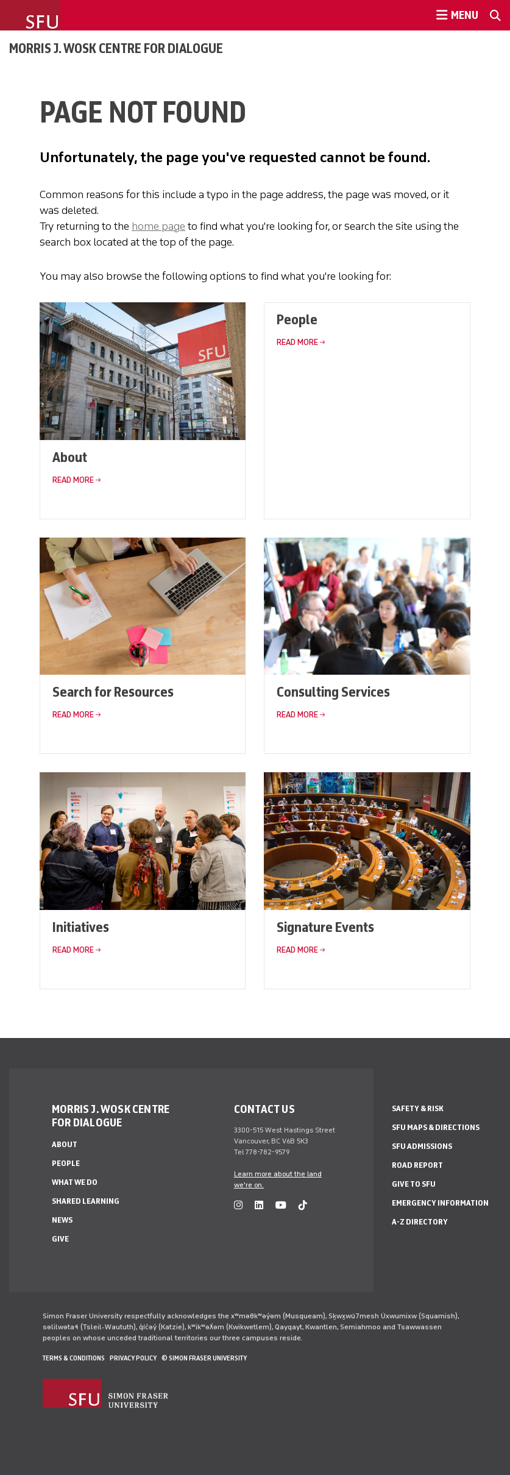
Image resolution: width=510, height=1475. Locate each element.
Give (60, 1239)
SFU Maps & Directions (436, 1127)
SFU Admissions (422, 1146)
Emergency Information (440, 1203)
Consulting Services (333, 691)
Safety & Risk (418, 1108)
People (297, 319)
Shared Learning (85, 1201)
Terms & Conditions (74, 1358)
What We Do (74, 1182)
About (69, 457)
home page (158, 226)
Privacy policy (133, 1358)
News (62, 1220)
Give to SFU (414, 1184)
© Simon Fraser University (204, 1358)
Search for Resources (113, 691)
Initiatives (80, 927)
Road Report (417, 1165)
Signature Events (325, 927)
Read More (73, 480)
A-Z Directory (420, 1222)
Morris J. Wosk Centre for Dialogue (116, 48)
